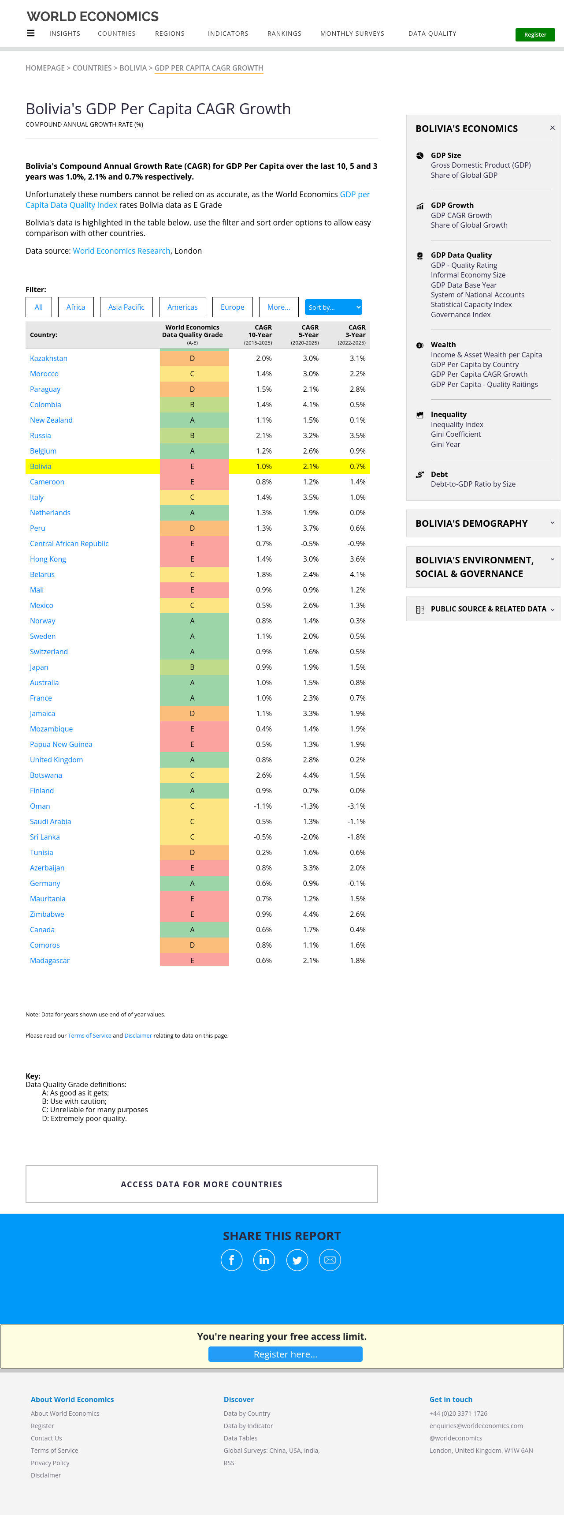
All (39, 307)
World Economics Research (122, 250)
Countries (92, 68)
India (311, 1450)
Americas (182, 307)
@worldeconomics (456, 1438)
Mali (37, 590)
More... (278, 307)
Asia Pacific (126, 307)
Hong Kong (48, 559)
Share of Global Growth (469, 225)
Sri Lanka (45, 837)
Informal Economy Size (468, 275)
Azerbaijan (47, 868)
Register (42, 1425)
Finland (42, 790)
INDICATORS (228, 33)
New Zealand (51, 420)
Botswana (46, 775)
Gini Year (445, 444)
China (277, 1450)
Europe (233, 307)
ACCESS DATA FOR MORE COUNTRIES (201, 1184)
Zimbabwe (47, 914)
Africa (76, 307)
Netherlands (50, 513)
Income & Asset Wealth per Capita (486, 355)
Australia (44, 682)
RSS (229, 1463)
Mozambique (51, 729)
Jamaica (42, 713)
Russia (40, 435)
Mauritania (48, 899)
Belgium (43, 451)
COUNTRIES (117, 33)
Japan (39, 667)
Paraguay (45, 389)
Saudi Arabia (50, 821)
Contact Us (46, 1438)
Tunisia (41, 852)
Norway (43, 621)
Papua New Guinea (61, 744)
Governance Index (461, 314)
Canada (42, 929)
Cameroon (47, 482)
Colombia (45, 404)
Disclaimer (138, 1035)
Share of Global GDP (464, 175)
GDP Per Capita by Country (475, 364)
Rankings (284, 33)
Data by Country (247, 1413)
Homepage (45, 68)
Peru (37, 528)
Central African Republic (69, 543)
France (41, 698)
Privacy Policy (50, 1463)
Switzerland (49, 651)
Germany (45, 883)
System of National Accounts (477, 295)
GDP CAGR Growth (461, 215)
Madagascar (50, 960)
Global (233, 1450)
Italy (37, 497)
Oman (40, 806)
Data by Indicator (248, 1425)
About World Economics (65, 1413)
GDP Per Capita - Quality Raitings (484, 384)
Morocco (44, 374)
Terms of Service (89, 1035)
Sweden (43, 636)
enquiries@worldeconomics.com (476, 1425)
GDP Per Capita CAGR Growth (209, 68)
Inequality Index (457, 424)
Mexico (41, 605)
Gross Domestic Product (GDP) (481, 165)
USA (295, 1450)
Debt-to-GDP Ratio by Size (473, 484)
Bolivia (133, 68)
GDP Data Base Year (464, 285)
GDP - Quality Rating (464, 265)
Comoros (45, 945)
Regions (170, 33)
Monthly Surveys (352, 33)
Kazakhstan (48, 358)
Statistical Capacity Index (471, 304)
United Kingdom (56, 760)
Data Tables (240, 1438)
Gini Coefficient (456, 434)
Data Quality (432, 33)
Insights (65, 33)
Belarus (42, 574)
